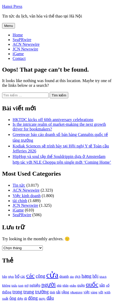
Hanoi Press (12, 6)
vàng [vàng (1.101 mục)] (94, 292)
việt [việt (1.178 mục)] (86, 292)
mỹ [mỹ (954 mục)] (26, 285)
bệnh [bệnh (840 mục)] (11, 276)
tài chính (20, 200)
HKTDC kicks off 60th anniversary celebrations (53, 119)
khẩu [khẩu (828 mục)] (14, 285)
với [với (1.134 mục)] (100, 292)
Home (18, 35)
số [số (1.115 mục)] (107, 285)
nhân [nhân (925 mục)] (65, 285)
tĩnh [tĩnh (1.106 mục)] (52, 292)
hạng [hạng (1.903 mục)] (86, 276)
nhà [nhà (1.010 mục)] (59, 285)
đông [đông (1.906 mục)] (33, 298)
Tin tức (19, 185)
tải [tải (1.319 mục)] (58, 292)
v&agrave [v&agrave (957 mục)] (76, 292)
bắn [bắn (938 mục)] (4, 276)
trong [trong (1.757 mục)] (17, 291)
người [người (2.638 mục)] (48, 285)
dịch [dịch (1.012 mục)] (77, 276)
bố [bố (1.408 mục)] (17, 276)
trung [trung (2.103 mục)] (28, 291)
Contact (19, 58)
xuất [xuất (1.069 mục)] (5, 298)
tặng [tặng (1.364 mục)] (65, 292)
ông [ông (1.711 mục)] (12, 298)
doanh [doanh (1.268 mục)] (64, 276)
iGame (18, 54)
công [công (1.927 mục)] (40, 276)
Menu (8, 26)
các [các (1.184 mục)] (22, 276)
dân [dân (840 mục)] (72, 276)
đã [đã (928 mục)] (25, 298)
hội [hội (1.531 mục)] (95, 276)
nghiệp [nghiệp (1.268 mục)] (35, 285)
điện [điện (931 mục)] (20, 298)
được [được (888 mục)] (42, 298)
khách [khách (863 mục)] (103, 276)
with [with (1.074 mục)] (107, 292)
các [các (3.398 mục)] (30, 275)
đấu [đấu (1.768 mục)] (50, 298)
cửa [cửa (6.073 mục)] (52, 275)
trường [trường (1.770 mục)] (42, 291)
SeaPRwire (22, 39)
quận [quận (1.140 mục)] (81, 285)
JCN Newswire (25, 49)
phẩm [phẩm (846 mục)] (73, 285)
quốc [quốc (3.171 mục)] (92, 284)
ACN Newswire (26, 44)
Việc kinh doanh (27, 195)
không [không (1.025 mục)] (6, 285)
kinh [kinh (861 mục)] (21, 285)
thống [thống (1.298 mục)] (6, 292)
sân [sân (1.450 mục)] (102, 285)
